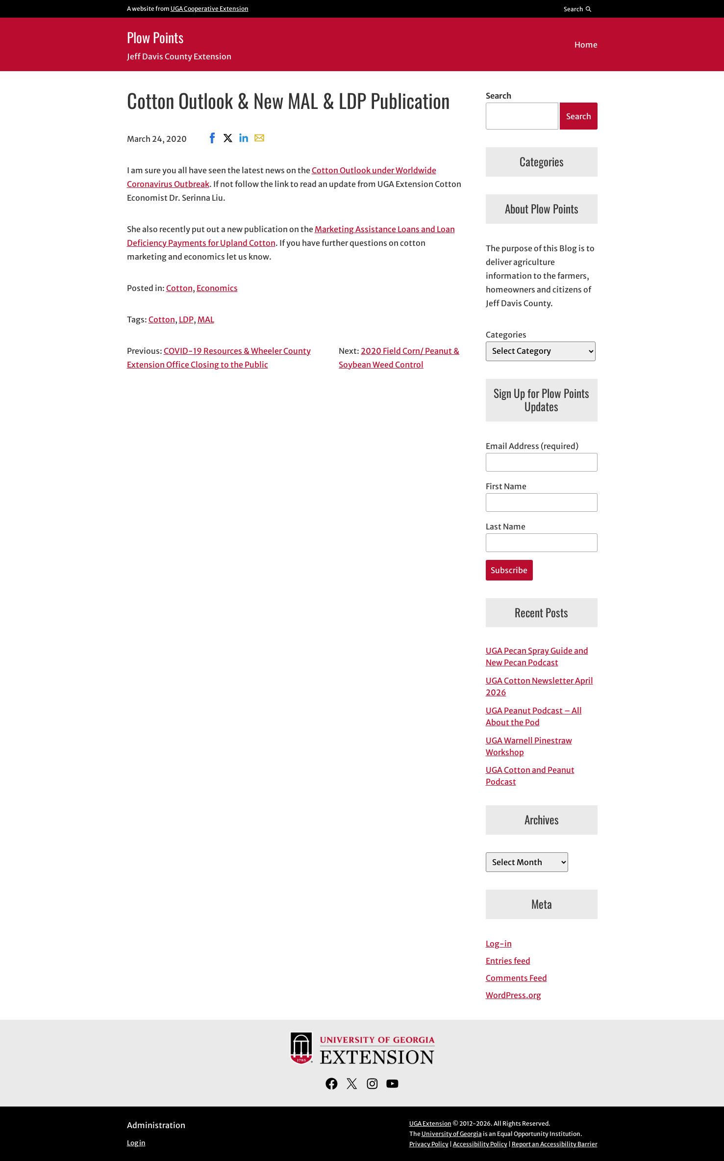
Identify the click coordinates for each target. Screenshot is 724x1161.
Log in (136, 1143)
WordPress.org (513, 995)
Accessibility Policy (480, 1144)
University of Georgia (452, 1133)
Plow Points (155, 37)
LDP (186, 319)
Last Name (505, 526)
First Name (506, 486)
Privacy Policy (429, 1144)
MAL (206, 319)
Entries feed (508, 961)
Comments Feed (516, 978)
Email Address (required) (532, 446)
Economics (217, 288)
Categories (506, 335)
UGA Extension (430, 1123)
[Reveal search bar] (577, 9)
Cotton (179, 288)
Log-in (499, 944)
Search (498, 96)
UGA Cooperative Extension (210, 8)
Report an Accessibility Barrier (555, 1144)
